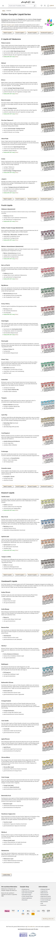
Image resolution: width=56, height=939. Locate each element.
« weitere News (6, 874)
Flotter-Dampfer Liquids (8, 24)
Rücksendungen (44, 894)
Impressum (43, 905)
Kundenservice (25, 889)
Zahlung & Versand (45, 889)
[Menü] (3, 5)
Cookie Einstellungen (46, 899)
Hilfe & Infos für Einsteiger (28, 891)
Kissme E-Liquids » (32, 32)
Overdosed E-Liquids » (46, 32)
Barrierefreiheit (44, 901)
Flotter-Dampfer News (27, 896)
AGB (42, 903)
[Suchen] (34, 5)
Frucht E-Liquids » (20, 32)
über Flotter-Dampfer (27, 892)
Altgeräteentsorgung (46, 896)
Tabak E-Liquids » (7, 32)
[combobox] (20, 5)
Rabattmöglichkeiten (27, 898)
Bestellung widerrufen (48, 918)
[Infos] (16, 56)
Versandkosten (31, 926)
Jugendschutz (44, 891)
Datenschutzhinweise (46, 898)
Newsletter (24, 899)
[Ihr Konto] (45, 5)
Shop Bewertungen (26, 894)
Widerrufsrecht (44, 892)
